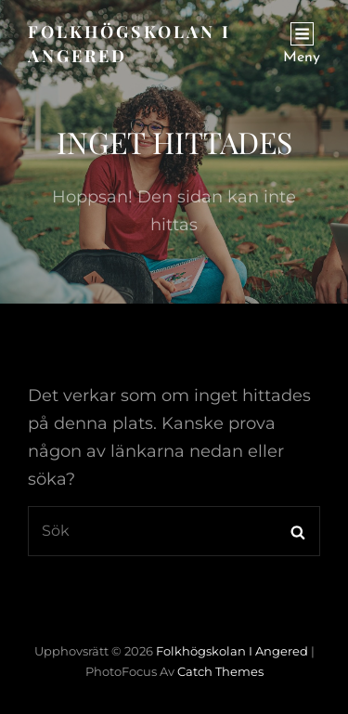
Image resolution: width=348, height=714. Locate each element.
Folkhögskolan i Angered (232, 650)
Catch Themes (220, 671)
